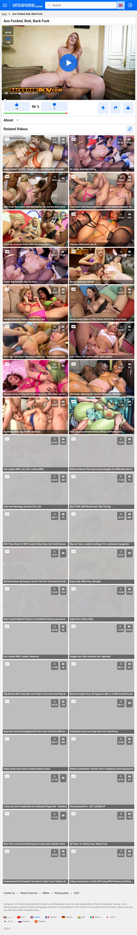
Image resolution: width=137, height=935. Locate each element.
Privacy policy (62, 893)
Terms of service (28, 893)
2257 (76, 893)
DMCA (46, 893)
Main (4, 14)
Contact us (9, 893)
